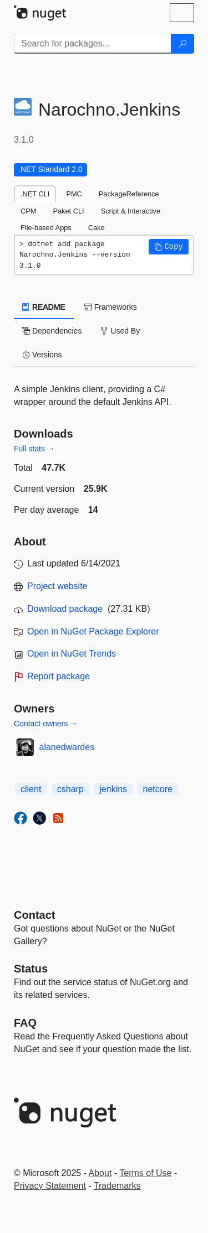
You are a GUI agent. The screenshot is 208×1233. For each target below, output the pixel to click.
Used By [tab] (120, 330)
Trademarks (117, 1185)
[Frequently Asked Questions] (25, 1023)
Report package (58, 676)
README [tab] (43, 307)
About (100, 1173)
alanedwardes (67, 747)
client (31, 789)
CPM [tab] (28, 211)
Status (31, 969)
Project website (57, 586)
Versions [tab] (42, 354)
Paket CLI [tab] (68, 211)
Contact (34, 915)
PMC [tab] (74, 194)
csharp (70, 789)
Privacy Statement (50, 1185)
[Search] (182, 44)
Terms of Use (145, 1173)
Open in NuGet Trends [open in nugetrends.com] (71, 653)
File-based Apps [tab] (46, 227)
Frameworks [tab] (110, 307)
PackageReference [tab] (129, 194)
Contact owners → (46, 723)
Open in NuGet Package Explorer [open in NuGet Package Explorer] (93, 631)
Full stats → (34, 448)
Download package (65, 608)
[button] (169, 246)
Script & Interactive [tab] (130, 211)
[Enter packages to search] (92, 44)
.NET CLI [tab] (35, 194)
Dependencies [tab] (52, 330)
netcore (158, 789)
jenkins (113, 789)
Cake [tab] (96, 227)
